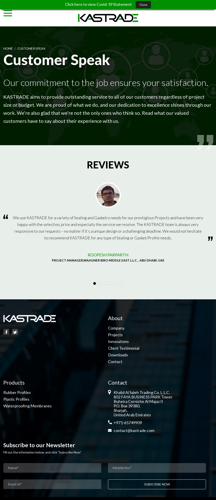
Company (116, 328)
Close (143, 4)
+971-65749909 (128, 422)
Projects (115, 334)
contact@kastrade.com (134, 430)
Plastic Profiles (16, 399)
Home (8, 48)
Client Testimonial (123, 348)
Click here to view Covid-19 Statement (98, 4)
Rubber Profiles (17, 392)
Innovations (118, 341)
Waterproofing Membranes (27, 405)
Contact (115, 361)
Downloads (118, 354)
